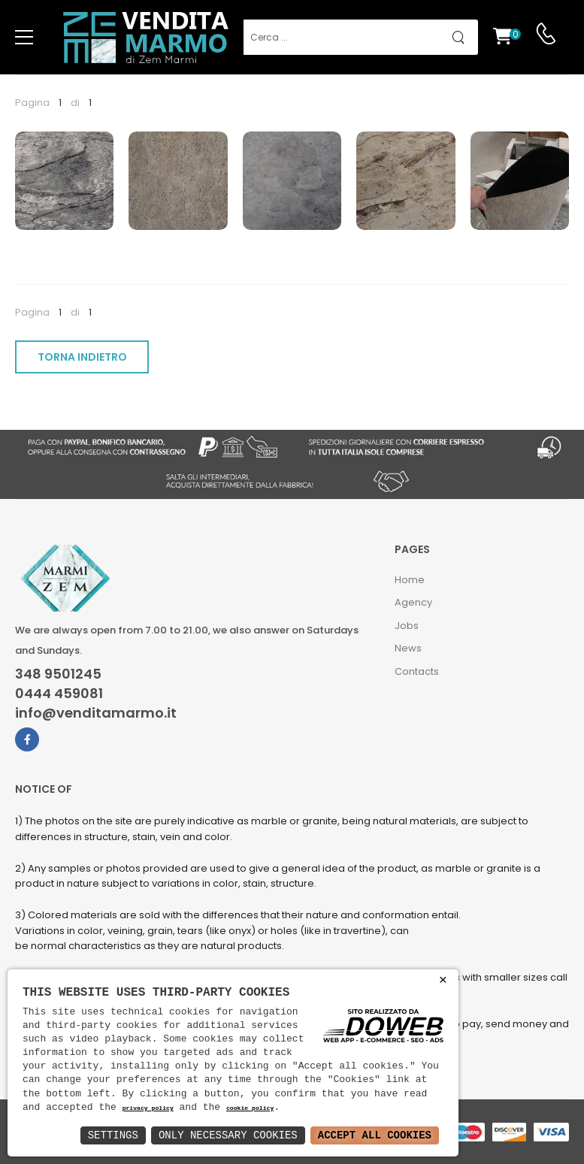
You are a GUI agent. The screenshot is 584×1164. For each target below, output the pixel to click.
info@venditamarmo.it (96, 713)
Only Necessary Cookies (228, 1135)
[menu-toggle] (24, 38)
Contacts (417, 671)
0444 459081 (59, 693)
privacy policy (148, 1109)
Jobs (407, 625)
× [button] (443, 980)
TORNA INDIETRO (82, 356)
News (408, 648)
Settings (113, 1135)
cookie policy (250, 1109)
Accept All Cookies (374, 1135)
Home (410, 580)
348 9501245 (58, 674)
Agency (413, 602)
